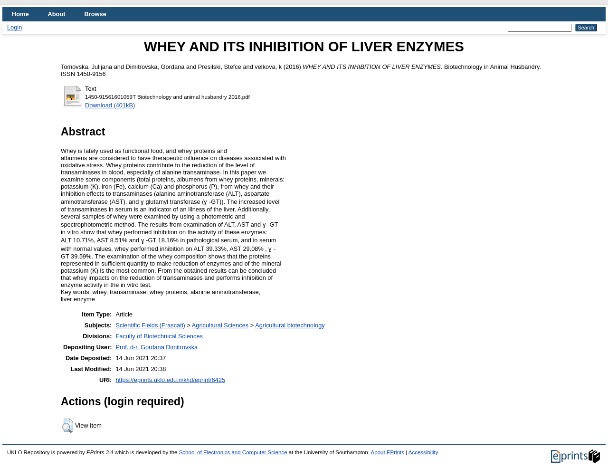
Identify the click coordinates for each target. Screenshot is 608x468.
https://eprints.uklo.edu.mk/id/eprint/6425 (170, 379)
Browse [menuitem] (95, 14)
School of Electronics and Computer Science (233, 452)
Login (14, 27)
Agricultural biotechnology (290, 325)
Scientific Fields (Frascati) (150, 325)
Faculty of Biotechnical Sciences (159, 336)
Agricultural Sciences (220, 325)
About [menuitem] (57, 14)
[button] (67, 426)
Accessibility (423, 452)
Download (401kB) (110, 105)
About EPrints (387, 452)
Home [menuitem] (20, 14)
